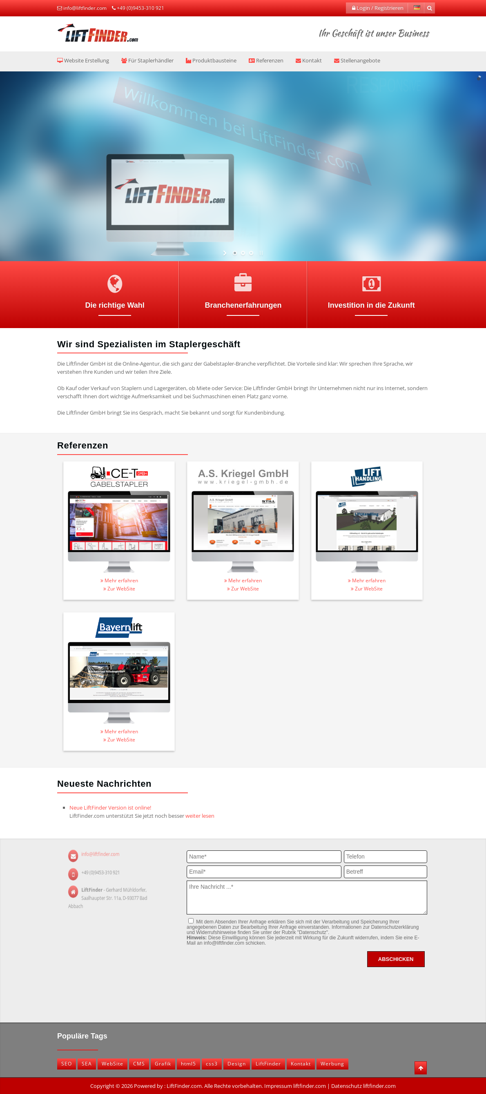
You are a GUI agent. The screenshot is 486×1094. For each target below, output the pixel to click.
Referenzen (266, 60)
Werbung (332, 1063)
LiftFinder (268, 1063)
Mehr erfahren (119, 580)
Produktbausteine (211, 60)
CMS (139, 1063)
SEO (66, 1063)
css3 (212, 1063)
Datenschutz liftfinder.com (363, 1086)
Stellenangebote (357, 60)
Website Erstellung (83, 60)
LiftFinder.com (184, 1086)
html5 (188, 1063)
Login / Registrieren (378, 7)
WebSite (112, 1063)
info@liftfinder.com (85, 7)
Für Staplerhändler (147, 60)
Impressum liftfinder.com (295, 1086)
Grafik (163, 1063)
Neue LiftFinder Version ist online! (110, 807)
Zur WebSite (119, 588)
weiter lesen (199, 815)
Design (236, 1063)
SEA (87, 1063)
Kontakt (309, 60)
